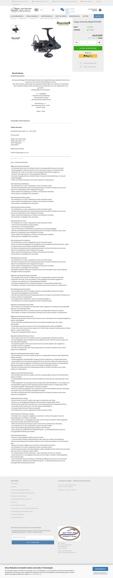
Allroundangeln (17, 16)
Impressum (15, 483)
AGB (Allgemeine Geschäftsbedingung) (22, 511)
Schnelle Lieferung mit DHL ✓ (20, 1)
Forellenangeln (32, 16)
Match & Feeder (61, 16)
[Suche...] (36, 10)
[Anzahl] (88, 42)
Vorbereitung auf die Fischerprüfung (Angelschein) (25, 508)
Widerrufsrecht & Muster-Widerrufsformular (23, 493)
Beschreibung (17, 73)
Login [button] (98, 1)
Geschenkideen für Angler (19, 505)
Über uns (14, 502)
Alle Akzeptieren (100, 569)
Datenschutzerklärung (35, 574)
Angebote (98, 16)
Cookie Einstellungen (17, 517)
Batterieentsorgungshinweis (19, 496)
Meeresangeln (74, 16)
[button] (77, 42)
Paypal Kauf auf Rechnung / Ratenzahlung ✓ (65, 1)
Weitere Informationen (100, 573)
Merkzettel (15, 4)
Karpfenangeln (47, 16)
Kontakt (14, 487)
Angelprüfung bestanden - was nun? (21, 499)
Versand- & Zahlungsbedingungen (21, 490)
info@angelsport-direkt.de (68, 552)
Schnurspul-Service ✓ (87, 1)
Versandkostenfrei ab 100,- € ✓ (41, 1)
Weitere (85, 16)
